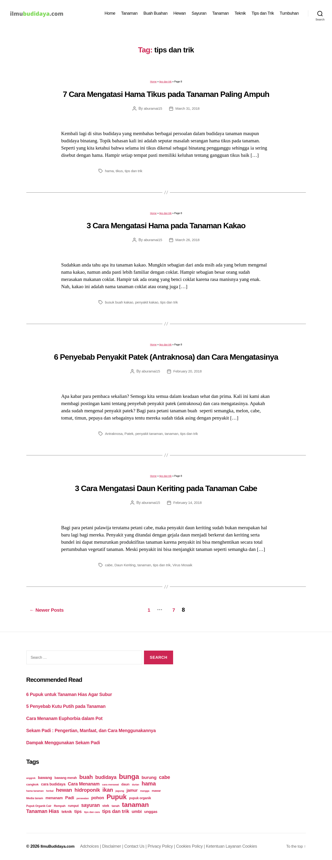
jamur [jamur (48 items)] (132, 790)
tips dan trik (165, 83)
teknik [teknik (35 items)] (67, 812)
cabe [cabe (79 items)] (164, 778)
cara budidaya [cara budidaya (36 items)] (53, 784)
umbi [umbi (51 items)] (137, 811)
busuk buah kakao (119, 305)
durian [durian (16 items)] (135, 785)
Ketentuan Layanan (226, 846)
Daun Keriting (125, 567)
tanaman (174, 436)
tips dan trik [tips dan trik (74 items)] (115, 811)
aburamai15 (152, 111)
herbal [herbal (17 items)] (50, 791)
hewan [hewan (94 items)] (64, 790)
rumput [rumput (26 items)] (73, 806)
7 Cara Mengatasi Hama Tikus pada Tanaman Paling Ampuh (166, 96)
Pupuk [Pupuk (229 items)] (116, 797)
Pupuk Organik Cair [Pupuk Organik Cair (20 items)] (38, 806)
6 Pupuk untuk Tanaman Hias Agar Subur (73, 695)
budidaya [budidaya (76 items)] (105, 777)
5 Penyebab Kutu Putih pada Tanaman (69, 707)
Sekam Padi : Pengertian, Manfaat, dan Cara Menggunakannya (96, 731)
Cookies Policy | (193, 846)
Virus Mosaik (185, 567)
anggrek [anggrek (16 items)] (31, 778)
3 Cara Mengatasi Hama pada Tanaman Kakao (166, 227)
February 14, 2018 (187, 505)
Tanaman (129, 14)
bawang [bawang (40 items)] (45, 778)
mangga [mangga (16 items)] (144, 791)
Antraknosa (114, 436)
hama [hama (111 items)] (149, 784)
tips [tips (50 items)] (78, 811)
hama (109, 173)
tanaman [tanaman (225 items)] (135, 805)
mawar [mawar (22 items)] (156, 791)
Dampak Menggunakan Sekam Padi (66, 743)
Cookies (252, 846)
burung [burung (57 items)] (148, 777)
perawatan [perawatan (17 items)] (82, 798)
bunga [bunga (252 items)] (129, 777)
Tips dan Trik (263, 14)
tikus (119, 173)
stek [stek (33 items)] (105, 806)
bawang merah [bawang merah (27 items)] (66, 778)
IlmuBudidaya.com (59, 846)
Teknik (240, 14)
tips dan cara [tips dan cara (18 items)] (92, 812)
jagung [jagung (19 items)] (120, 791)
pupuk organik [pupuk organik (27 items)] (140, 798)
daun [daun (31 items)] (125, 785)
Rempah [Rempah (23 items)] (59, 806)
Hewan (179, 14)
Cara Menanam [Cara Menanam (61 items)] (83, 784)
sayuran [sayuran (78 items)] (90, 806)
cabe (109, 567)
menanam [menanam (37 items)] (54, 798)
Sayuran (199, 14)
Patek (129, 436)
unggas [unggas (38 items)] (150, 812)
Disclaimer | (115, 846)
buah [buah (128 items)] (86, 777)
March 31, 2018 (187, 111)
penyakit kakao (148, 305)
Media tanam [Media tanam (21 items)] (34, 798)
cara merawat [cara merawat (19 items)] (110, 784)
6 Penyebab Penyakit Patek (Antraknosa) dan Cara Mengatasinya (166, 359)
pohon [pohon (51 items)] (97, 798)
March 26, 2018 (187, 242)
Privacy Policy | (164, 846)
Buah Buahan (155, 14)
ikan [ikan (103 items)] (108, 790)
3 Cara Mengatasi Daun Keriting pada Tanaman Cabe (166, 490)
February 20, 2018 (187, 373)
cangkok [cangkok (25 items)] (32, 785)
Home (110, 14)
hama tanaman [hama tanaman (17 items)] (35, 791)
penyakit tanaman (150, 436)
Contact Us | (138, 846)
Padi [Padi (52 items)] (69, 798)
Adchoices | (93, 846)
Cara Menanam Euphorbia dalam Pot (68, 719)
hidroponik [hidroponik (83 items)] (87, 790)
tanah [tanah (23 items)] (115, 806)
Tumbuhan (289, 14)
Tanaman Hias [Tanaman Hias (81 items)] (42, 812)
